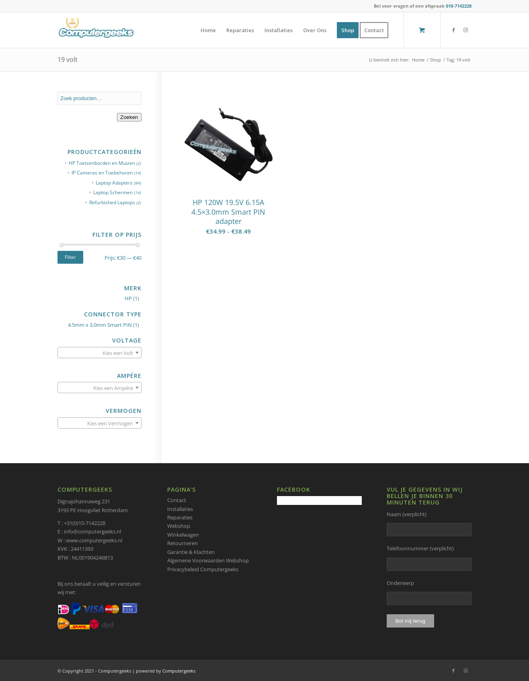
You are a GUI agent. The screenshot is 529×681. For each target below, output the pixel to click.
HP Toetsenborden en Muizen (102, 163)
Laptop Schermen (113, 192)
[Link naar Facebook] (453, 30)
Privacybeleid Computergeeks (202, 569)
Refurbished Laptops (112, 202)
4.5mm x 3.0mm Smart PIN (100, 324)
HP (128, 298)
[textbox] (99, 353)
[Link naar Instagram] (465, 30)
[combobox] (99, 352)
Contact (176, 500)
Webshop (178, 525)
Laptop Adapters (114, 182)
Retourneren (182, 543)
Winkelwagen (183, 534)
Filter (70, 257)
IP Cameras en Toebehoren (102, 172)
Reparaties (180, 517)
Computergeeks (178, 671)
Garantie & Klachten (191, 552)
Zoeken (129, 117)
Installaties (180, 509)
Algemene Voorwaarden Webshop (208, 560)
